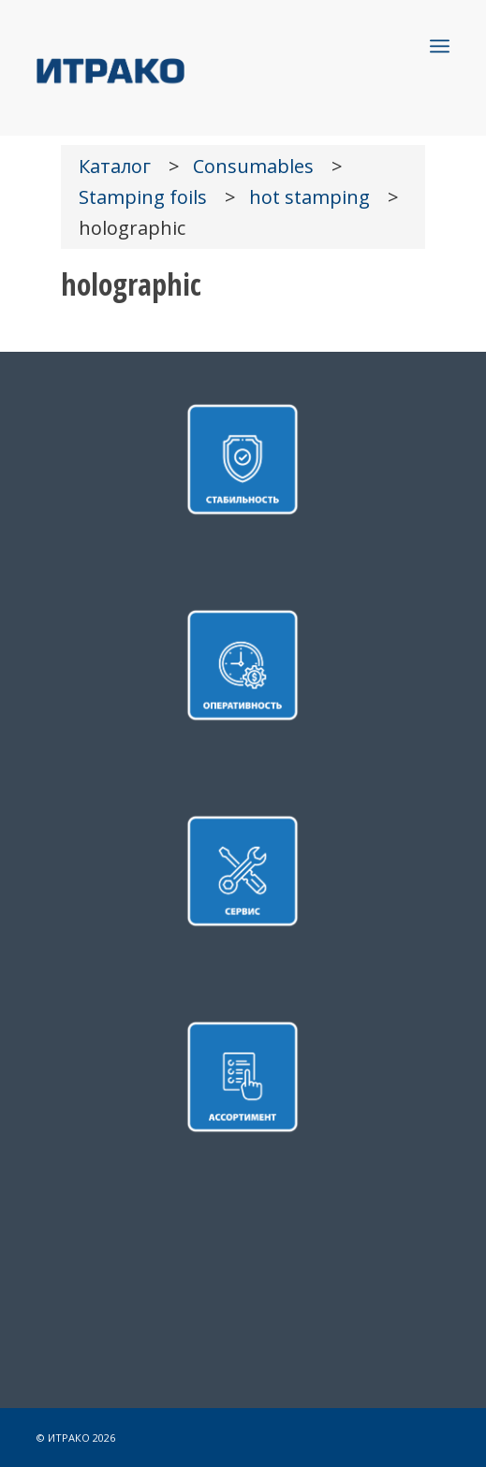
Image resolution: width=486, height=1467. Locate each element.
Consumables (253, 166)
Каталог (115, 166)
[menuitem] (439, 45)
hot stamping (309, 197)
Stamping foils (143, 197)
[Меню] (439, 45)
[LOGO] (202, 69)
